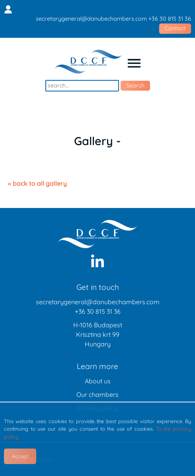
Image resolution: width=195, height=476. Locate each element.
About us (98, 381)
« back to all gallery (37, 183)
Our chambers (97, 394)
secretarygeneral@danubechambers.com (91, 18)
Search (135, 85)
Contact (175, 28)
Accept (20, 456)
